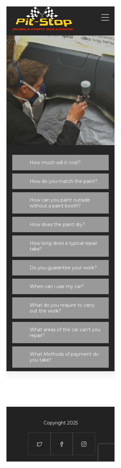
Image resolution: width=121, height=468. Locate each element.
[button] (60, 162)
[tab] (60, 162)
